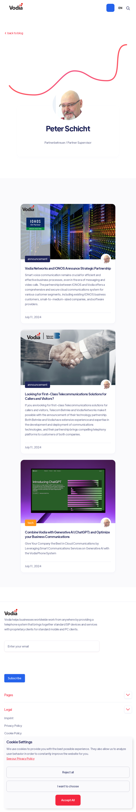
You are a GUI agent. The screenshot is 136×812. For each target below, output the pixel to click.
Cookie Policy (13, 733)
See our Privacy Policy (20, 758)
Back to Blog (13, 33)
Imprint (8, 718)
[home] (16, 7)
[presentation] (31, 662)
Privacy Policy (13, 725)
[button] (110, 8)
